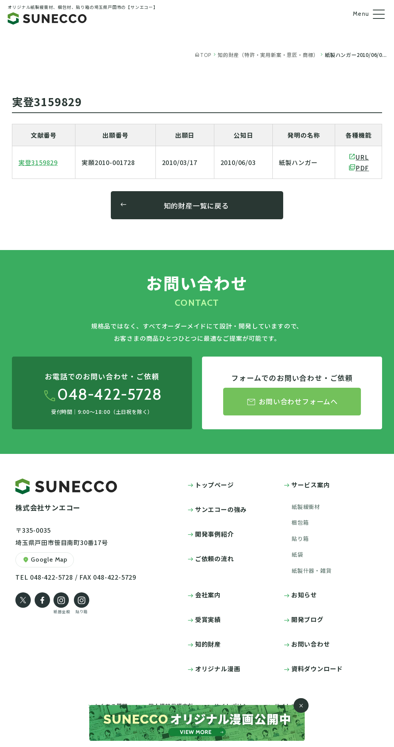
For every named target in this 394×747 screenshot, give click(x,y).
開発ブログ (307, 619)
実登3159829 (38, 162)
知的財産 (208, 644)
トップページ (214, 484)
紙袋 (297, 554)
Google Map (44, 559)
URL (362, 157)
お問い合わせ (310, 644)
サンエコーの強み (221, 509)
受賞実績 (208, 619)
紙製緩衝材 (306, 506)
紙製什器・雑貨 (312, 570)
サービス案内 (310, 484)
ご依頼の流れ (214, 558)
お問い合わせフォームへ (292, 402)
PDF (362, 167)
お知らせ (304, 594)
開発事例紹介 (214, 534)
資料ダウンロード (317, 668)
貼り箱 (300, 538)
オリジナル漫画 (217, 668)
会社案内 (208, 594)
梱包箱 (300, 522)
